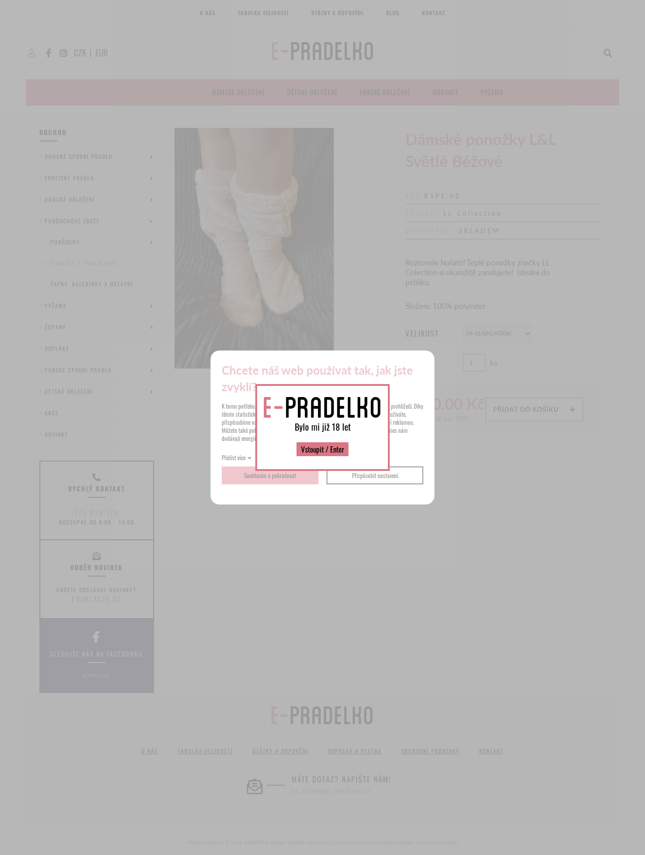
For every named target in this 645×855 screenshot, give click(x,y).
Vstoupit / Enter (322, 449)
